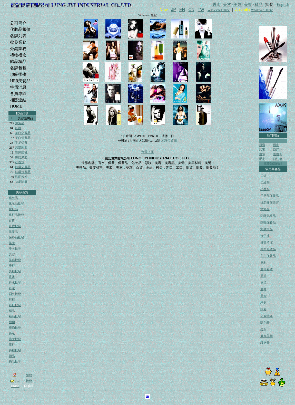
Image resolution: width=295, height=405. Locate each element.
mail (15, 381)
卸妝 (18, 128)
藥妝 (12, 333)
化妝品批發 (16, 203)
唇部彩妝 (21, 147)
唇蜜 (262, 149)
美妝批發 (15, 248)
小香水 (19, 162)
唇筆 (262, 154)
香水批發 (15, 282)
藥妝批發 (15, 339)
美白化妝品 (23, 133)
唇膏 (263, 289)
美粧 (12, 265)
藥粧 (12, 344)
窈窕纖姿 (266, 316)
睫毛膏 (265, 322)
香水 (12, 277)
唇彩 (276, 145)
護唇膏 (277, 154)
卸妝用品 (266, 229)
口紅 (276, 149)
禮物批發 (15, 328)
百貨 (12, 220)
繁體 (29, 375)
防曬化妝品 (23, 167)
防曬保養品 (23, 172)
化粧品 (13, 209)
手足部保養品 (269, 196)
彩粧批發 (15, 305)
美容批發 (15, 260)
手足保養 (21, 142)
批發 (29, 381)
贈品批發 (15, 361)
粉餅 (263, 302)
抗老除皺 (21, 182)
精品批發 (15, 316)
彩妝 (12, 288)
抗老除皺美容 (269, 202)
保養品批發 (16, 237)
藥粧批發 (15, 350)
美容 (12, 254)
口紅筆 (277, 159)
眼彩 (262, 159)
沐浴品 (19, 123)
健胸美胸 (266, 336)
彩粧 (12, 299)
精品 (12, 311)
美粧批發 (15, 271)
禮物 (12, 322)
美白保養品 (23, 138)
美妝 (12, 243)
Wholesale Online (219, 10)
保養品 (13, 232)
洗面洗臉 (21, 177)
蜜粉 (263, 329)
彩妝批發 (15, 294)
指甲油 (265, 236)
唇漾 (262, 145)
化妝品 (13, 198)
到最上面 (147, 152)
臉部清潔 (266, 242)
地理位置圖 (169, 140)
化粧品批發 (16, 215)
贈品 (12, 356)
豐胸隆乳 (21, 152)
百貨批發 (15, 226)
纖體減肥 (21, 157)
